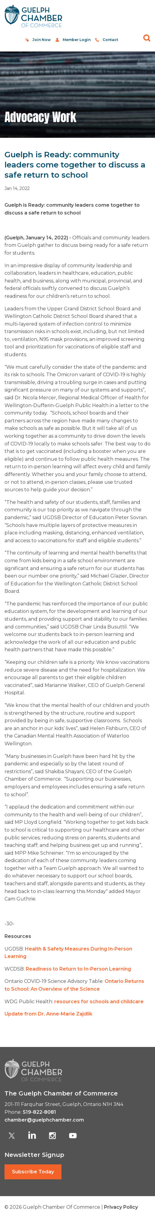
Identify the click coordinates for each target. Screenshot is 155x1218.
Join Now (41, 39)
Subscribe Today (33, 1172)
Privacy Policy (121, 1207)
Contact (110, 39)
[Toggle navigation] (144, 16)
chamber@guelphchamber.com (44, 1120)
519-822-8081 (39, 1112)
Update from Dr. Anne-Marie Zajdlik (48, 1014)
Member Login (77, 39)
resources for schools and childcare (99, 1001)
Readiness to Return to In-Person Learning (78, 969)
